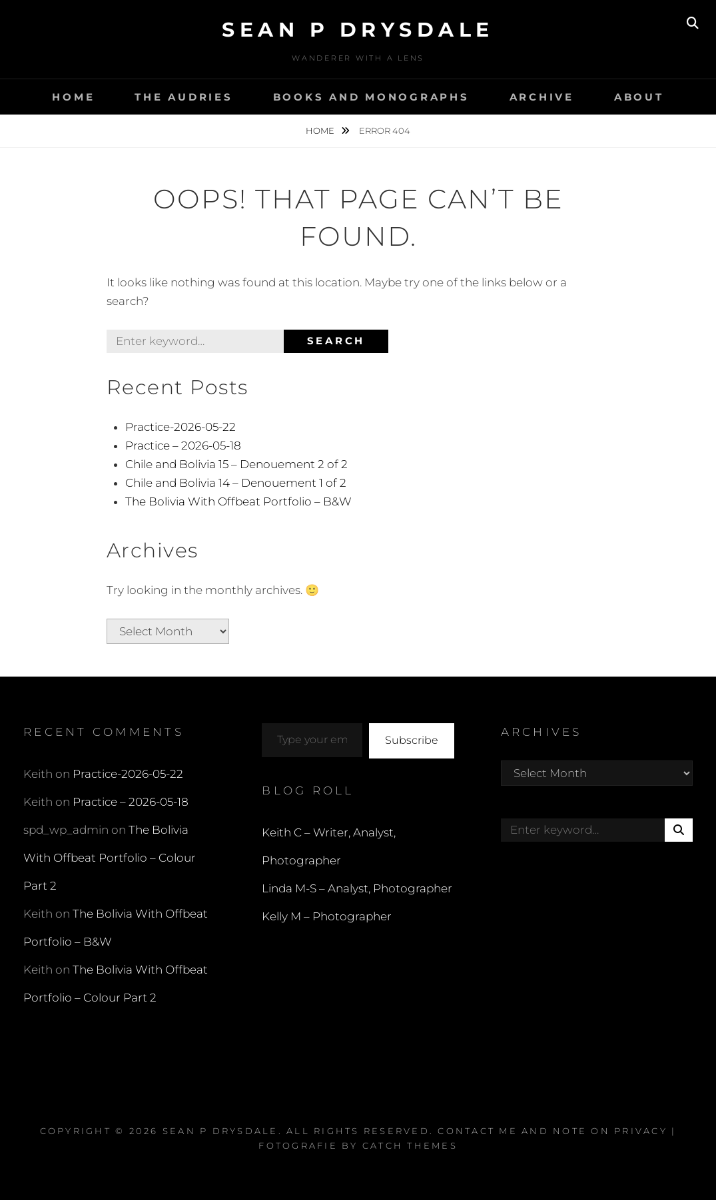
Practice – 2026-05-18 (183, 445)
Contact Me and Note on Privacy (552, 1130)
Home (73, 97)
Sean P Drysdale (358, 29)
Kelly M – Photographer (327, 916)
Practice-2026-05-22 (180, 427)
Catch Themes (410, 1145)
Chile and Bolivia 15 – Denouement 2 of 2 (236, 464)
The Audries (183, 97)
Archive (542, 97)
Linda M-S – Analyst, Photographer (357, 888)
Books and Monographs (371, 97)
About (639, 97)
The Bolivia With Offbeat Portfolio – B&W (238, 501)
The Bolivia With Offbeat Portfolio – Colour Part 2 (109, 857)
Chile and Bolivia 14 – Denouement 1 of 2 (235, 482)
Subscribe (411, 740)
